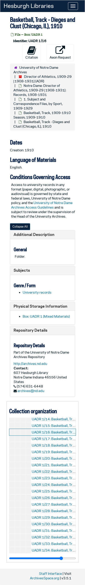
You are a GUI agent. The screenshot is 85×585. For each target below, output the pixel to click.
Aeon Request (60, 52)
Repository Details (30, 330)
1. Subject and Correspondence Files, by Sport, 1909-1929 (38, 103)
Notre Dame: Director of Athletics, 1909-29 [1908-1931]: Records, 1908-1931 (39, 90)
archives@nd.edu (30, 391)
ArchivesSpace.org (44, 578)
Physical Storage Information (40, 306)
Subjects (22, 270)
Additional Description (34, 234)
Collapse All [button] (20, 226)
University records (37, 292)
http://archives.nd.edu (30, 364)
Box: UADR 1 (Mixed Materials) (46, 316)
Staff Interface (50, 573)
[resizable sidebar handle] (42, 558)
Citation (31, 52)
